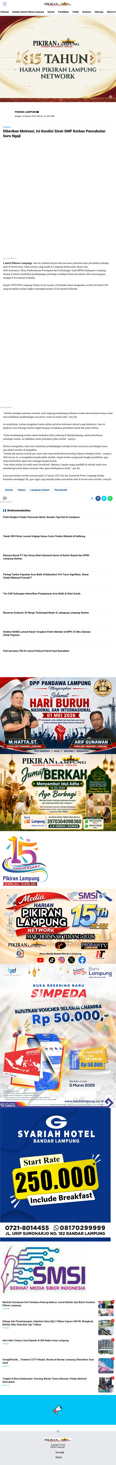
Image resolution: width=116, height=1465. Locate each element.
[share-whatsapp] (110, 498)
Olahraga (99, 12)
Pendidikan (63, 12)
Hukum (22, 489)
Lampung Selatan (39, 489)
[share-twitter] (104, 498)
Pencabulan (60, 489)
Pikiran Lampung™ (58, 1447)
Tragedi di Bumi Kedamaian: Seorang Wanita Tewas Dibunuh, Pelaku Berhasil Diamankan (44, 1380)
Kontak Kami (58, 1453)
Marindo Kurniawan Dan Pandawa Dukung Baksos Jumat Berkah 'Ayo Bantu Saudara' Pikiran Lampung (48, 1304)
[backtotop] (58, 1432)
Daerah (51, 12)
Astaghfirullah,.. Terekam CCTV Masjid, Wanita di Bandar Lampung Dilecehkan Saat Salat (48, 1361)
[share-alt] (92, 498)
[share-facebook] (98, 498)
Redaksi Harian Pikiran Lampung (28, 12)
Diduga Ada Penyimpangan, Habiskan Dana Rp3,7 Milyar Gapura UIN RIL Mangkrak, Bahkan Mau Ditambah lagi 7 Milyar (48, 1323)
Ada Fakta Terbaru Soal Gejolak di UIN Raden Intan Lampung (35, 1340)
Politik (76, 12)
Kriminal (5, 12)
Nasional (87, 12)
